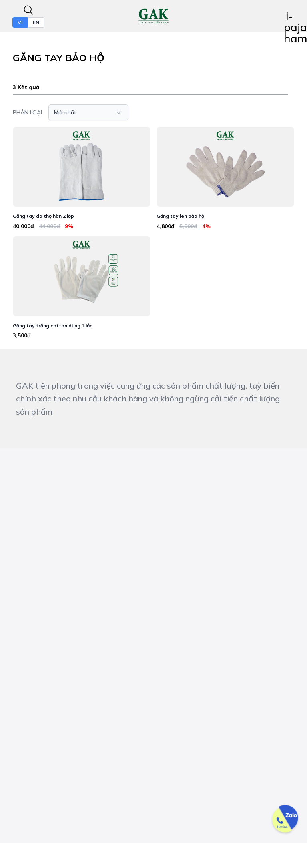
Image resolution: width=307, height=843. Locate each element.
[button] (88, 112)
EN (36, 22)
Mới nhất (88, 112)
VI (20, 22)
